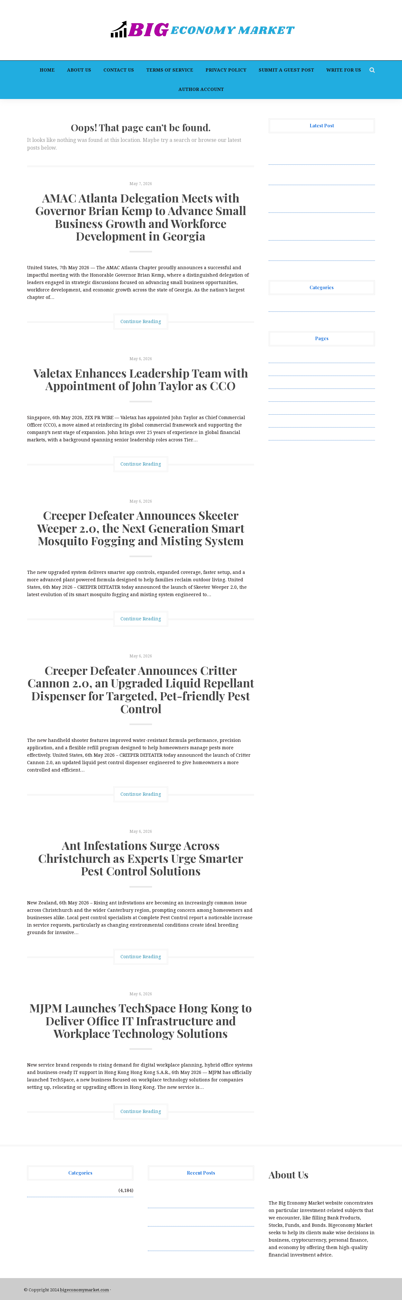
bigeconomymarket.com (84, 1289)
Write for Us (343, 70)
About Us (79, 70)
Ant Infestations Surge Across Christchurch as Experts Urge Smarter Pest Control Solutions (140, 857)
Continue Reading (140, 321)
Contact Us (118, 70)
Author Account (201, 89)
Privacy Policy (226, 70)
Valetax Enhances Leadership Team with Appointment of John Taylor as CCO (141, 379)
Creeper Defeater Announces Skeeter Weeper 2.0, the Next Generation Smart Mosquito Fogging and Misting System (140, 527)
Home (47, 70)
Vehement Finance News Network (306, 305)
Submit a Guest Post (286, 70)
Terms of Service (169, 70)
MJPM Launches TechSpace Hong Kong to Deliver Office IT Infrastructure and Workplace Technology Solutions (140, 1020)
